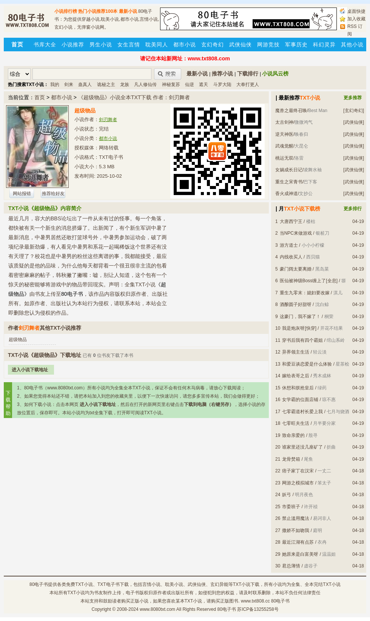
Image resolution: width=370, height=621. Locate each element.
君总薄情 (291, 566)
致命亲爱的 (293, 435)
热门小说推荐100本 (97, 11)
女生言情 (128, 45)
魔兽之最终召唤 (291, 110)
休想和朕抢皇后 (298, 387)
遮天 (203, 84)
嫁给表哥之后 (295, 375)
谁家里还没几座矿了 (302, 447)
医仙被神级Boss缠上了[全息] (309, 280)
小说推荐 (73, 45)
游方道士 (289, 245)
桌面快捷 (356, 11)
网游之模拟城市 (298, 483)
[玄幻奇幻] (353, 110)
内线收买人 (291, 257)
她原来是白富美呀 (300, 554)
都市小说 (184, 45)
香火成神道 (286, 193)
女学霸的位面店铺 (300, 399)
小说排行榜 (65, 11)
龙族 (124, 84)
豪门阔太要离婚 (295, 269)
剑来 (68, 84)
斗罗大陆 (222, 84)
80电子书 (38, 584)
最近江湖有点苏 (298, 542)
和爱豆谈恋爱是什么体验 (307, 364)
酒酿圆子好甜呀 (295, 304)
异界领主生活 (295, 352)
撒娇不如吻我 (295, 530)
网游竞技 (268, 45)
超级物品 (18, 339)
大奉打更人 (247, 84)
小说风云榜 (275, 74)
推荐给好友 (53, 193)
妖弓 (286, 494)
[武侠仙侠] (353, 122)
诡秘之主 (106, 84)
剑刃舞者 (108, 119)
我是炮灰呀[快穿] (299, 328)
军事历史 (296, 45)
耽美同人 (156, 45)
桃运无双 (284, 158)
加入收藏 (356, 19)
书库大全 (45, 45)
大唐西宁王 (291, 221)
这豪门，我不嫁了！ (300, 316)
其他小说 (352, 45)
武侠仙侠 (240, 45)
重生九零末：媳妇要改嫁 (305, 292)
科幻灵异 (324, 45)
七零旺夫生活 (295, 423)
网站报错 (22, 193)
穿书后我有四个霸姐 (302, 340)
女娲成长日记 (288, 169)
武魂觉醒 (284, 146)
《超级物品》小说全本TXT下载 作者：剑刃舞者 (134, 97)
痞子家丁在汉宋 (298, 470)
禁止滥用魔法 (295, 518)
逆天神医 (284, 134)
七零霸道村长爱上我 (302, 411)
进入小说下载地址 (30, 369)
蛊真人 (85, 84)
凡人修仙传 (145, 84)
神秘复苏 (171, 84)
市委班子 (291, 506)
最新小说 (128, 11)
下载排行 (247, 74)
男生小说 (100, 45)
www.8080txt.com (157, 609)
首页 (39, 97)
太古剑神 (284, 122)
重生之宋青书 (288, 181)
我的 (54, 84)
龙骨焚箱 (291, 459)
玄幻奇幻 (212, 45)
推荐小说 (222, 74)
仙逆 (189, 84)
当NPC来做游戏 (296, 233)
